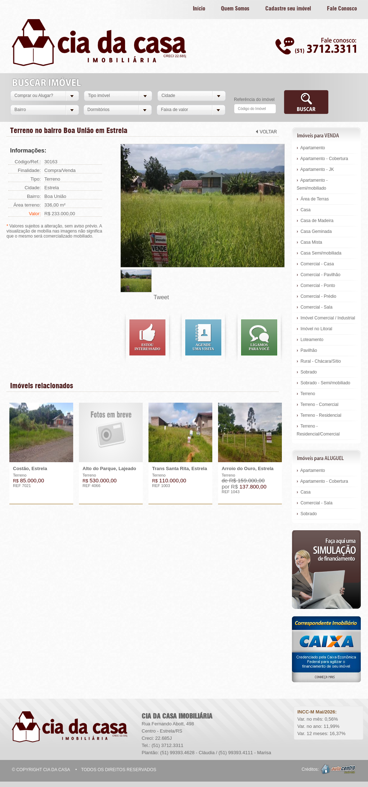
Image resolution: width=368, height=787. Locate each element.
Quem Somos (235, 9)
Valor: (35, 213)
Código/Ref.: (28, 161)
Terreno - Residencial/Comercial (318, 430)
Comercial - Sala (314, 307)
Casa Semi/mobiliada (319, 253)
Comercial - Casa (315, 263)
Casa (304, 209)
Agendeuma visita (203, 347)
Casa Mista (309, 242)
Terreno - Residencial (319, 415)
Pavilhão (307, 350)
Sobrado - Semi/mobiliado (323, 382)
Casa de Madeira (315, 220)
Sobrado (307, 372)
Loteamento (310, 339)
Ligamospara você (259, 347)
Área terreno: (27, 205)
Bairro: (34, 196)
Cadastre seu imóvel (288, 9)
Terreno (306, 393)
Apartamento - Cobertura (322, 158)
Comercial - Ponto (316, 285)
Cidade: (33, 187)
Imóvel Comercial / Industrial (326, 317)
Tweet (161, 297)
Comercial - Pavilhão (318, 274)
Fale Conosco (342, 9)
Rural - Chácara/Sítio (319, 361)
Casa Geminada (314, 231)
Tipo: (36, 179)
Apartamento (311, 147)
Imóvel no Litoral (314, 328)
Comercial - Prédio (316, 296)
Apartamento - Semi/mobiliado (312, 184)
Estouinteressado (147, 347)
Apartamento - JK (315, 169)
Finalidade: (29, 170)
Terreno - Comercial (317, 404)
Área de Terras (313, 199)
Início (199, 9)
